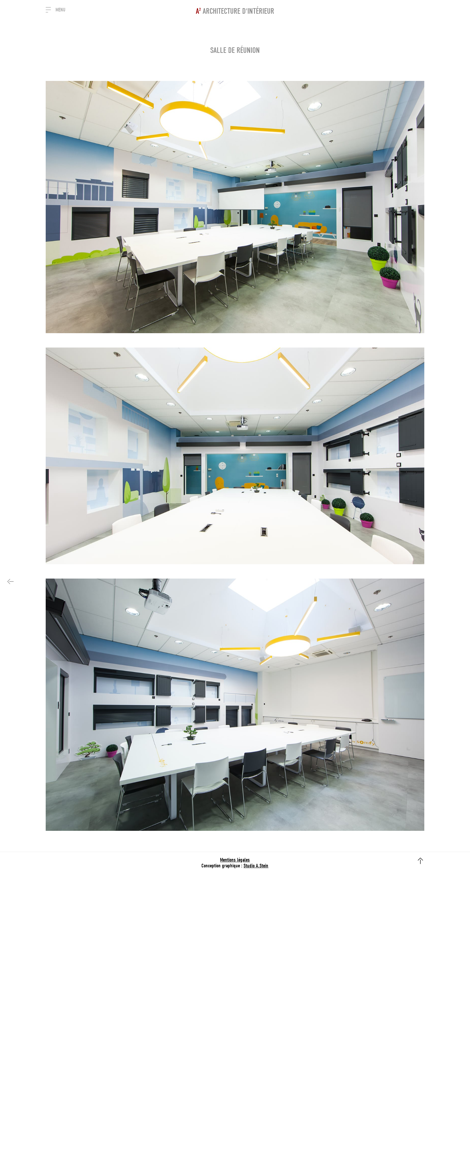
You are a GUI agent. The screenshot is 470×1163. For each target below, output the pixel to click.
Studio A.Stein (255, 866)
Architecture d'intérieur (235, 11)
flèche (420, 861)
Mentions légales (235, 860)
